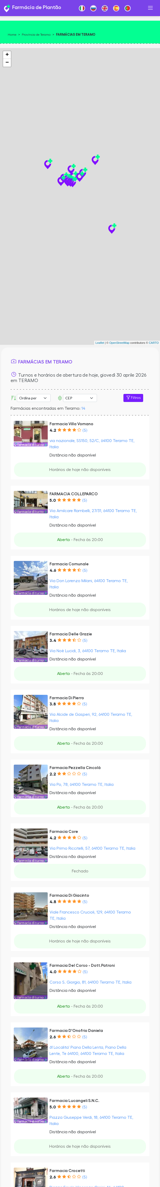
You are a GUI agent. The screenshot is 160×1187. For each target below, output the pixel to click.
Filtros (133, 397)
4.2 (53, 430)
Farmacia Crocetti (67, 1171)
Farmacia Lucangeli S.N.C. (74, 1101)
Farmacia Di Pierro (67, 698)
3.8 (53, 704)
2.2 (53, 774)
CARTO (154, 342)
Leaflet (99, 342)
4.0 (53, 972)
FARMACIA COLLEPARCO (74, 494)
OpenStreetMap (119, 342)
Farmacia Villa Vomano (71, 424)
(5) (84, 430)
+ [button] (7, 55)
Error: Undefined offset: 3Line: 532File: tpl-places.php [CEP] (80, 398)
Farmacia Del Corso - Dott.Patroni (82, 965)
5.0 (53, 500)
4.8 (53, 902)
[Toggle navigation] (150, 7)
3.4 (53, 640)
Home (12, 34)
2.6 (53, 1037)
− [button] (7, 63)
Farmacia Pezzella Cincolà (75, 768)
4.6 (53, 570)
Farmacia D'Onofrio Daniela (76, 1031)
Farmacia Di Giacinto (69, 895)
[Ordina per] (34, 398)
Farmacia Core (64, 832)
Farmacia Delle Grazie (71, 634)
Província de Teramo (36, 34)
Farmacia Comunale (69, 564)
